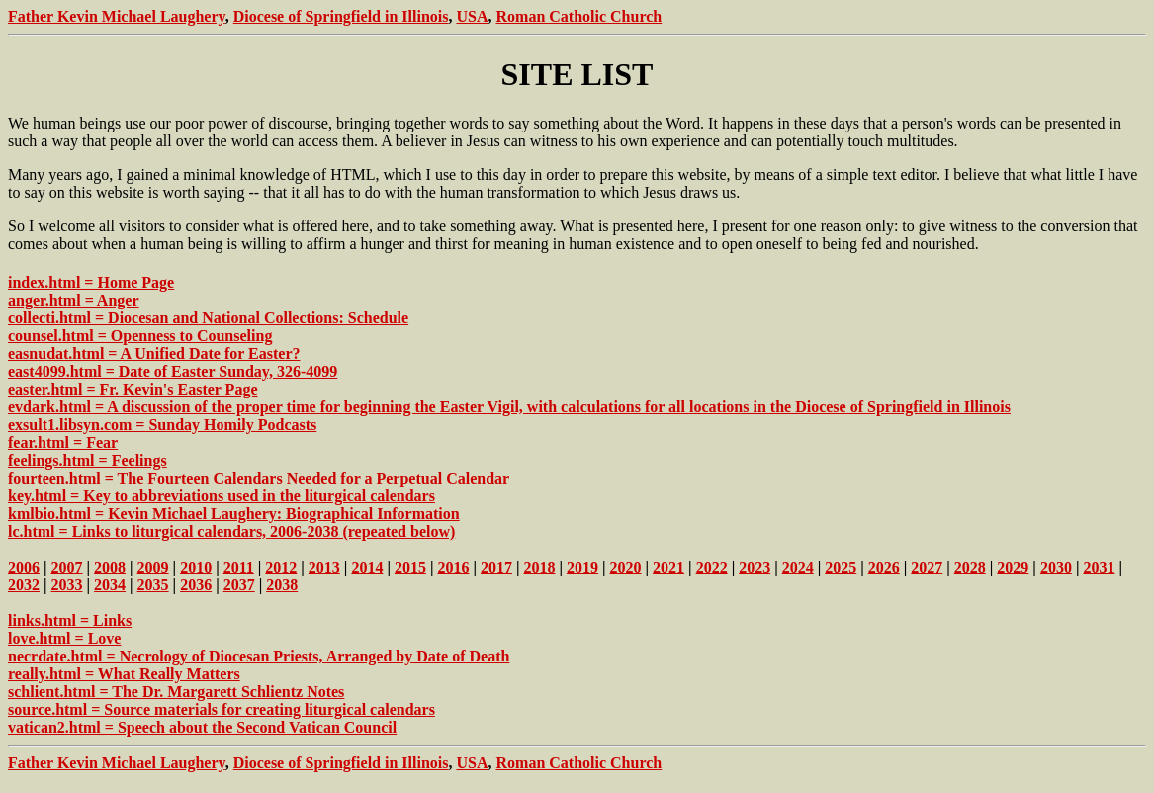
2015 (410, 567)
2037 (239, 584)
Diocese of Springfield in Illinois (341, 16)
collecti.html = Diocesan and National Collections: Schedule (208, 317)
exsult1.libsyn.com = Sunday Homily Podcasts (162, 424)
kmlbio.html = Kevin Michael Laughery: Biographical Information (234, 513)
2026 (884, 567)
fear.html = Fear (63, 442)
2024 (798, 567)
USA (472, 16)
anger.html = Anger (73, 300)
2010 (196, 567)
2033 (67, 584)
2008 (110, 567)
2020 (626, 567)
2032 (24, 584)
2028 (970, 567)
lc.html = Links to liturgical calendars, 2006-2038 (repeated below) (231, 531)
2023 (754, 567)
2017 (496, 567)
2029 (1012, 567)
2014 (367, 567)
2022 (712, 567)
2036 (196, 584)
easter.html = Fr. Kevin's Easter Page (133, 389)
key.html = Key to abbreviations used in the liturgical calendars (221, 495)
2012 (281, 567)
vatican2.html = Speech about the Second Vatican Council (202, 727)
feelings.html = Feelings (87, 460)
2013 (324, 567)
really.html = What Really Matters (124, 673)
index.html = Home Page (91, 282)
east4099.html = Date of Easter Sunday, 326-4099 (172, 371)
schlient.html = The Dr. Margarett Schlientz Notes (176, 691)
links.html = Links (70, 620)
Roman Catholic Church (579, 16)
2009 (153, 567)
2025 (840, 567)
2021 (668, 567)
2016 (453, 567)
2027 (926, 567)
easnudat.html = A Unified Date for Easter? (154, 353)
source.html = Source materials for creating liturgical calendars (221, 709)
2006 (24, 567)
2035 (153, 584)
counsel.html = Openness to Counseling (140, 335)
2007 (67, 567)
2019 (582, 567)
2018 (540, 567)
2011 (238, 567)
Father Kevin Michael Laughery (116, 16)
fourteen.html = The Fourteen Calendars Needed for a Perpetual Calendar (258, 478)
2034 (110, 584)
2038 (282, 584)
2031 (1098, 567)
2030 (1056, 567)
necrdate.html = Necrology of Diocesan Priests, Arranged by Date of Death (258, 656)
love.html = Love (64, 638)
